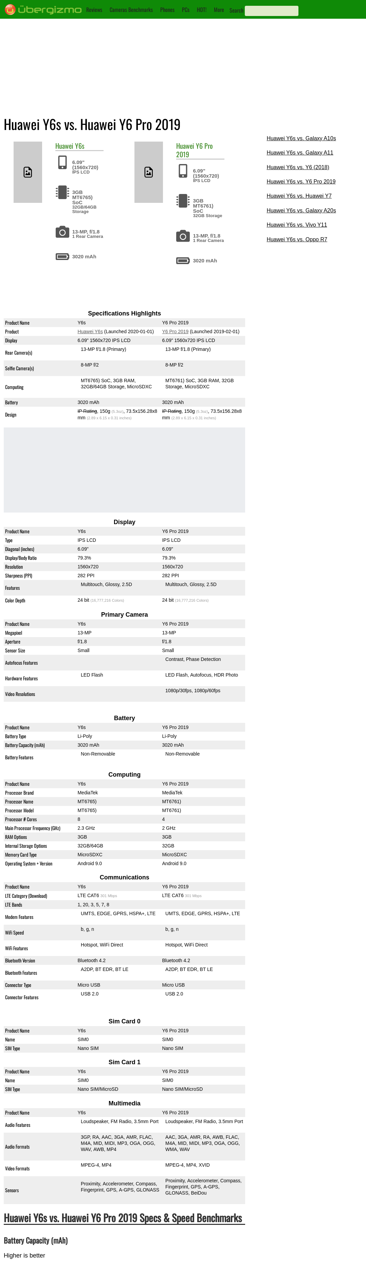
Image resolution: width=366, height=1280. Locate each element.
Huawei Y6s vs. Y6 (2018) (298, 167)
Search (236, 10)
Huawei (64, 146)
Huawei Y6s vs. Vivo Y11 (297, 225)
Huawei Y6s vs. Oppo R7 (297, 239)
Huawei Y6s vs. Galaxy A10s (301, 138)
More (219, 9)
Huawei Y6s (90, 331)
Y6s (79, 146)
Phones (167, 9)
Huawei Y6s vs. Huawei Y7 (299, 196)
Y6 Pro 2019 (175, 331)
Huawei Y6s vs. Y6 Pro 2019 (301, 181)
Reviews (94, 9)
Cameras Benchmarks (131, 9)
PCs (185, 9)
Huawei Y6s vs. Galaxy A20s (301, 210)
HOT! (201, 9)
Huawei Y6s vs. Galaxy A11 (300, 153)
